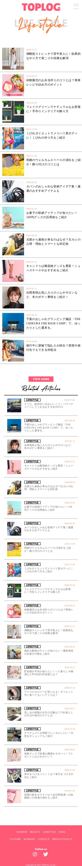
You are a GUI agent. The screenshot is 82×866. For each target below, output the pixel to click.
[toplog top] (41, 7)
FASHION (22, 831)
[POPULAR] (41, 38)
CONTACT (44, 839)
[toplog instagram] (36, 855)
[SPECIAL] (65, 38)
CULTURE (15, 839)
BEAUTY (35, 831)
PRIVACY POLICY (62, 839)
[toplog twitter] (46, 855)
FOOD (62, 831)
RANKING (29, 839)
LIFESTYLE (49, 831)
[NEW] (17, 38)
